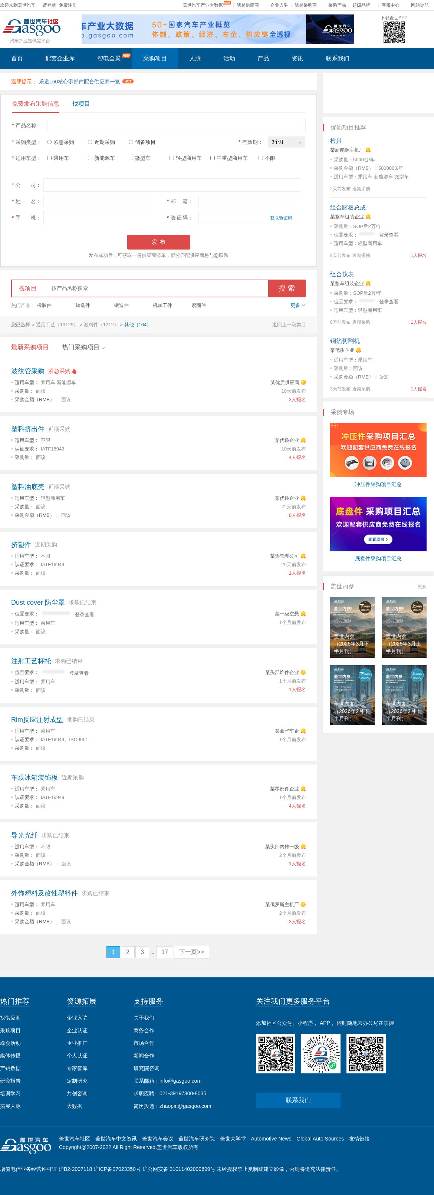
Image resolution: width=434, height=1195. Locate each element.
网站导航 (420, 5)
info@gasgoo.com (180, 1081)
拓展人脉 (10, 1106)
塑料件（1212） (101, 324)
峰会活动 (10, 1043)
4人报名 (297, 457)
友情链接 (359, 1139)
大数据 (74, 1106)
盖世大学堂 (233, 1139)
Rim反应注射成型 (37, 719)
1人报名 (297, 573)
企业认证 (77, 1030)
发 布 (158, 242)
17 (164, 952)
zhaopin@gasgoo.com (185, 1106)
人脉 (195, 58)
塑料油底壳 (28, 487)
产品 (263, 58)
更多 (422, 586)
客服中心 (391, 5)
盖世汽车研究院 (196, 1139)
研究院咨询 (147, 1068)
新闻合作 (144, 1056)
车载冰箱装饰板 (34, 777)
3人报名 (297, 399)
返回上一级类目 (289, 324)
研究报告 (10, 1081)
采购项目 (155, 58)
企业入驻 (279, 5)
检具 (336, 141)
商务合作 (144, 1030)
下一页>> (191, 952)
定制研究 (77, 1081)
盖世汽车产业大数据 (203, 5)
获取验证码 (281, 218)
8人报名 (297, 515)
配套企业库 (60, 58)
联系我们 (337, 58)
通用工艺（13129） (57, 324)
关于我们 (144, 1018)
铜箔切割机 (345, 341)
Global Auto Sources (320, 1139)
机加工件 (162, 305)
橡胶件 (44, 305)
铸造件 (83, 305)
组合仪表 (342, 274)
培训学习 (10, 1093)
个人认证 (77, 1056)
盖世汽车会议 (157, 1139)
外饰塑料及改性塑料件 (44, 893)
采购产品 (337, 5)
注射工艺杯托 (31, 661)
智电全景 (114, 57)
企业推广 (77, 1043)
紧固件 (198, 305)
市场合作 (144, 1043)
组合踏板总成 (348, 207)
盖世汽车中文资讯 (116, 1139)
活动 (229, 58)
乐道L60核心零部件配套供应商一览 (86, 82)
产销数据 (10, 1068)
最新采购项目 (30, 347)
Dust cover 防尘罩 (38, 602)
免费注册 (68, 5)
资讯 (297, 58)
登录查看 (84, 614)
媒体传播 (10, 1056)
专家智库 (77, 1068)
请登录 (49, 5)
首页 (17, 58)
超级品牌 (361, 5)
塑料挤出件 (28, 429)
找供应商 (10, 1018)
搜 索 (287, 288)
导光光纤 (24, 835)
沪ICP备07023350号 (117, 1169)
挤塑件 (21, 544)
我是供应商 (248, 5)
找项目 (81, 103)
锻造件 (121, 305)
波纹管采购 (28, 371)
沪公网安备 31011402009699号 (179, 1169)
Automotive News (271, 1139)
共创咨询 (77, 1093)
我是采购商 (306, 5)
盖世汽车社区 (74, 1139)
